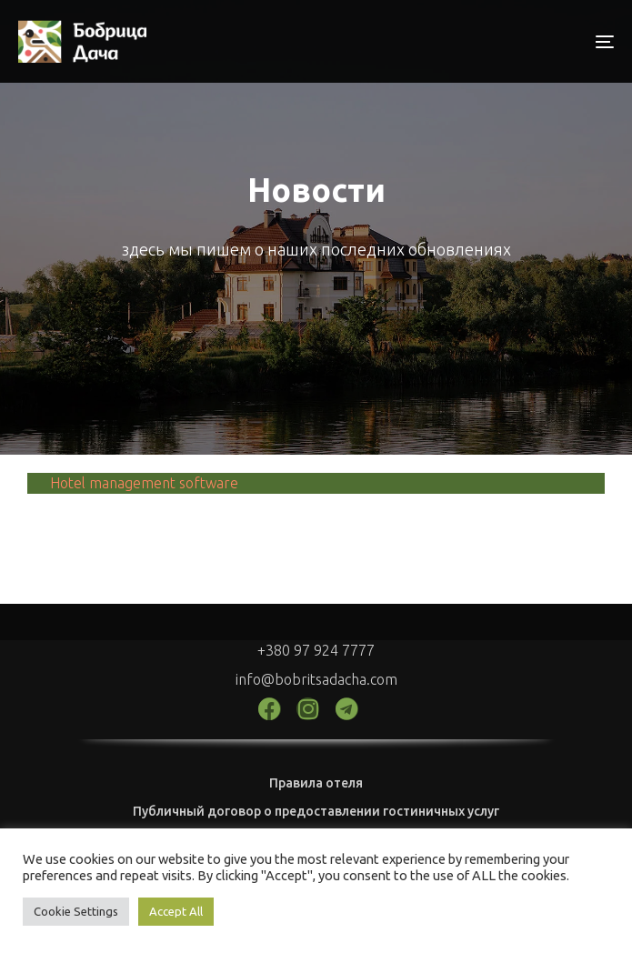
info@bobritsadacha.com (316, 679)
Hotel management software (144, 483)
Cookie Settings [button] (76, 911)
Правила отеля (316, 783)
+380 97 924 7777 (316, 650)
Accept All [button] (176, 911)
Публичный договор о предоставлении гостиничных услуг (316, 811)
